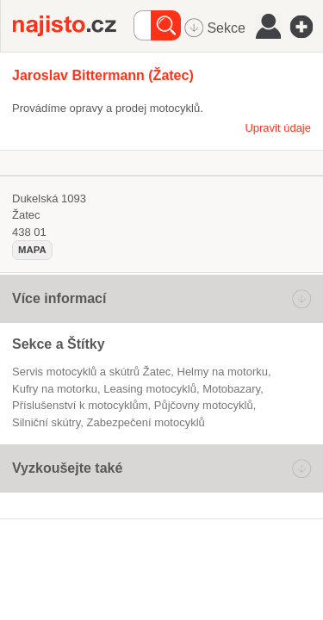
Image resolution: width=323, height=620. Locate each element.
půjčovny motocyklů (203, 405)
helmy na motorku (222, 371)
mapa (32, 250)
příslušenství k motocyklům (80, 405)
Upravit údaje (278, 127)
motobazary (231, 388)
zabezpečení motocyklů (145, 422)
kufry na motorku (54, 388)
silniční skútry (46, 422)
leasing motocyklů (149, 388)
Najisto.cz (73, 26)
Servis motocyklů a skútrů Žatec (91, 371)
